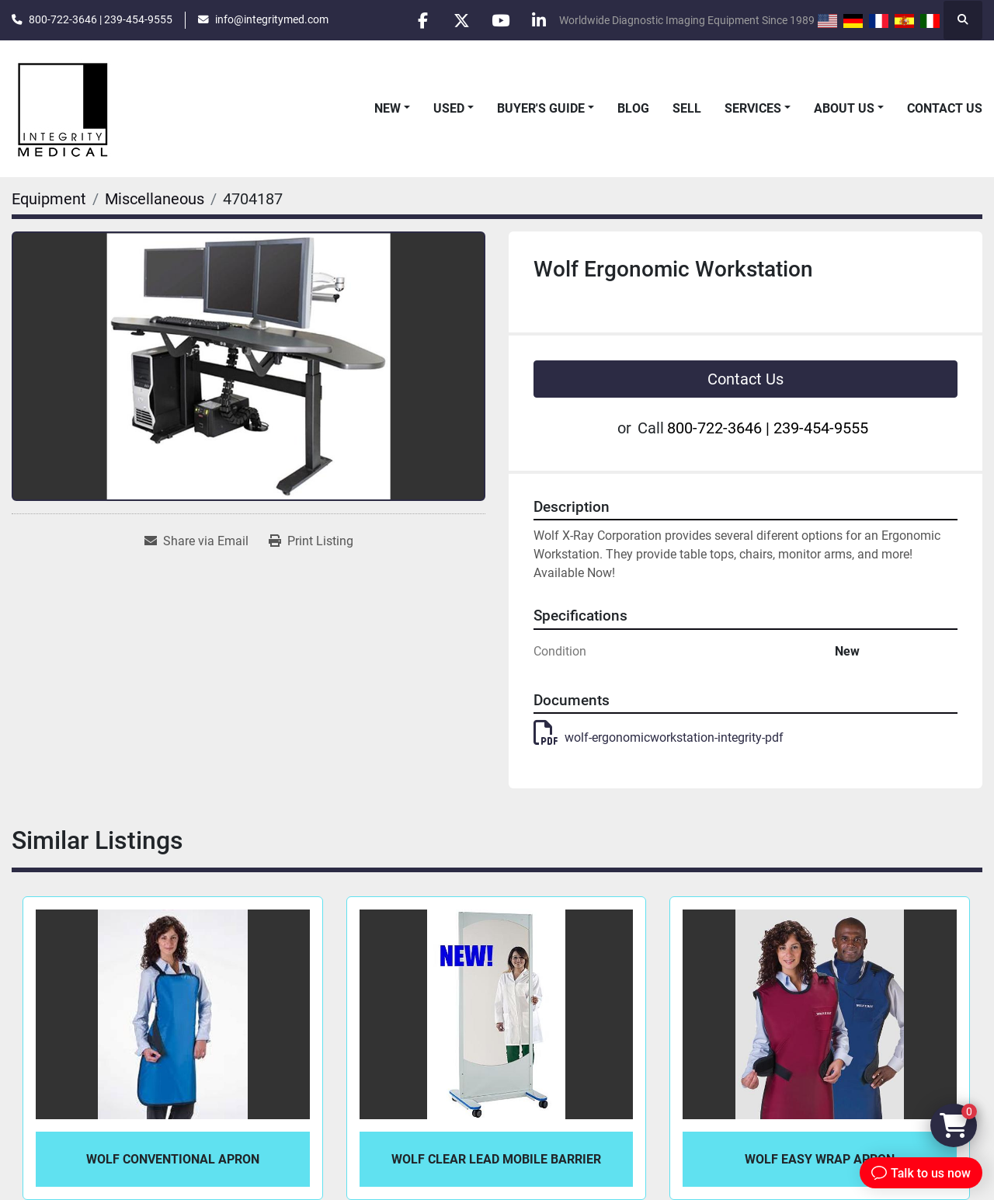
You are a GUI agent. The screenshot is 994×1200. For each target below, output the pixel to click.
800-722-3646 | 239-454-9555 (100, 19)
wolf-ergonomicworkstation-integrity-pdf (658, 737)
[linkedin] (539, 20)
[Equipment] (49, 199)
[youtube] (499, 20)
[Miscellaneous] (154, 199)
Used (448, 108)
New (387, 108)
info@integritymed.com (271, 19)
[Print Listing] (311, 541)
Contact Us (944, 108)
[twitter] (459, 20)
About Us (844, 108)
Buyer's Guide (541, 108)
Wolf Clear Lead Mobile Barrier (496, 1159)
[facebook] (420, 20)
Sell (687, 108)
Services (753, 108)
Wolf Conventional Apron (172, 1159)
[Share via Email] (196, 541)
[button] (392, 108)
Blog (633, 108)
